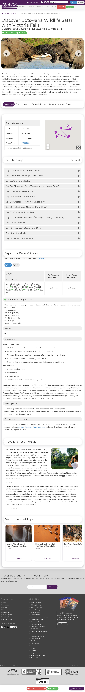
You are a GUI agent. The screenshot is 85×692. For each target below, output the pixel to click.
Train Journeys (35, 614)
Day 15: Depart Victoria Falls (19, 238)
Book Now (70, 7)
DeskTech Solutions (79, 666)
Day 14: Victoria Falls (15, 233)
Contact (33, 650)
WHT (54, 7)
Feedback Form (35, 634)
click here (40, 258)
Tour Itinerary (23, 104)
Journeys (32, 7)
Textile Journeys (36, 610)
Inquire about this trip (36, 689)
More (48, 7)
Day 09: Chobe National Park (19, 212)
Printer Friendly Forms (37, 636)
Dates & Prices (38, 104)
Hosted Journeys (36, 602)
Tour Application (36, 624)
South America (7, 614)
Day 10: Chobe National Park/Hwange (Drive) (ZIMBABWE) (34, 217)
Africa (7, 13)
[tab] (42, 170)
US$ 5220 (26, 143)
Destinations (22, 7)
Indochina (6, 610)
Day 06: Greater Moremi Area (20, 196)
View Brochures (62, 623)
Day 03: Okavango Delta (17, 181)
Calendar (40, 7)
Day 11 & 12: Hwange (15, 223)
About (33, 648)
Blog (32, 653)
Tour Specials (35, 643)
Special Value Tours (37, 607)
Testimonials (35, 646)
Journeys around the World (39, 617)
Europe (5, 607)
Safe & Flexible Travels (38, 655)
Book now (52, 689)
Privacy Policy (35, 658)
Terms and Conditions (38, 626)
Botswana (15, 13)
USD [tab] (74, 2)
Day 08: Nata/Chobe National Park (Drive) (26, 207)
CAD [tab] (82, 2)
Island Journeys (35, 612)
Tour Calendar (35, 638)
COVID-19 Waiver (36, 629)
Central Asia (6, 605)
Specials (61, 7)
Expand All (75, 160)
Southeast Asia (7, 619)
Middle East (6, 612)
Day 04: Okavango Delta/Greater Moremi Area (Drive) (32, 186)
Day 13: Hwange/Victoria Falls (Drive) (23, 228)
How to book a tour (37, 622)
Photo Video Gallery (37, 619)
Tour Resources (36, 641)
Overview (9, 104)
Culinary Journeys (36, 605)
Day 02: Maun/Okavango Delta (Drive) (24, 176)
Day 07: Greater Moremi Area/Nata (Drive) (26, 202)
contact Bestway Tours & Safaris (31, 427)
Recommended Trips (59, 104)
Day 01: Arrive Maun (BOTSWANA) (22, 170)
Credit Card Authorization (39, 631)
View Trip (18, 559)
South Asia (6, 617)
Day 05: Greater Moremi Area (20, 191)
